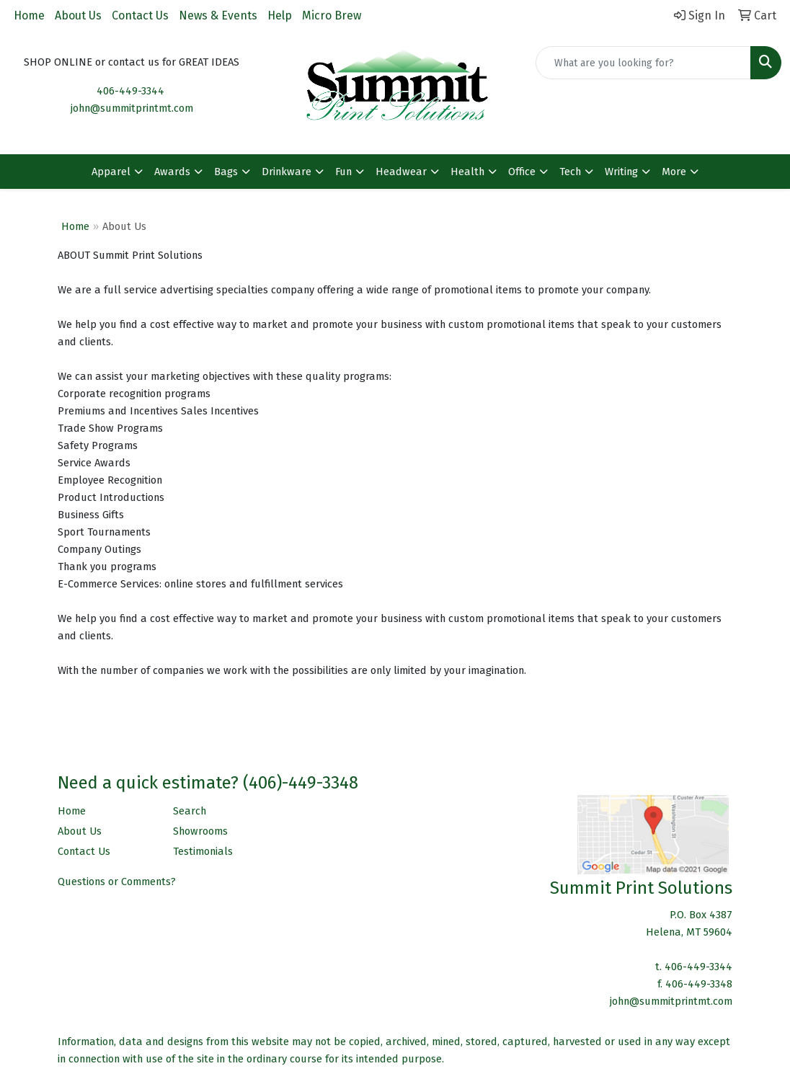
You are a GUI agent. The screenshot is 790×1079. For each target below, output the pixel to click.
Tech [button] (570, 171)
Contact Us (140, 15)
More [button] (674, 171)
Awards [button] (172, 171)
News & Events (218, 15)
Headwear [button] (401, 171)
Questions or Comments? (117, 881)
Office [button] (522, 171)
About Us (78, 15)
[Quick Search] (643, 62)
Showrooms (200, 831)
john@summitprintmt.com (132, 108)
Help (279, 15)
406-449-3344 (130, 90)
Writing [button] (621, 171)
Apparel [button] (111, 171)
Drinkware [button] (286, 171)
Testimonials (203, 851)
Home (29, 15)
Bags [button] (226, 171)
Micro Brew (331, 15)
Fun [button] (343, 171)
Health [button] (467, 171)
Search (189, 810)
